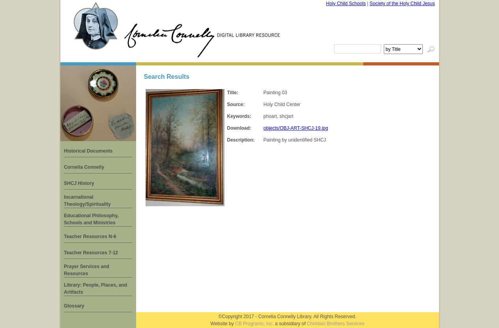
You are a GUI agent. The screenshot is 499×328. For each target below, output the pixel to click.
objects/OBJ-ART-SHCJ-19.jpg (296, 128)
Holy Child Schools (346, 3)
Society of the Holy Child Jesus (402, 3)
